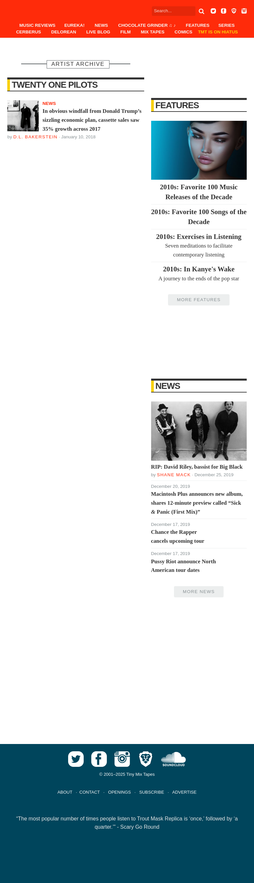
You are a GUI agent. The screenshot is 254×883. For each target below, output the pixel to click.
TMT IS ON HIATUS (218, 31)
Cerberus (28, 31)
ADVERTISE (184, 792)
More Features (199, 299)
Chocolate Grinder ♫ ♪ (147, 25)
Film (125, 31)
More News (199, 591)
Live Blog (98, 31)
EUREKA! (74, 25)
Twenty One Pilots (55, 85)
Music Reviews (38, 25)
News (101, 25)
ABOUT (65, 792)
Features (197, 25)
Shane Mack (173, 474)
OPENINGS (119, 792)
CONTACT (89, 792)
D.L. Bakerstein (35, 136)
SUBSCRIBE (151, 792)
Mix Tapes (152, 31)
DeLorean (63, 31)
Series (226, 25)
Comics (183, 31)
